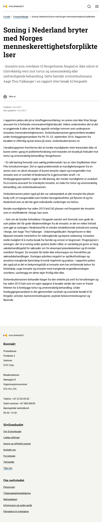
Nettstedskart (10, 499)
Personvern (9, 487)
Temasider (8, 462)
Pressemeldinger (20, 16)
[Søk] (89, 6)
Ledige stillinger (11, 437)
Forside (6, 16)
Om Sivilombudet (12, 431)
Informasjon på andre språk (17, 505)
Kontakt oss (9, 449)
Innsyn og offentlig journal (17, 443)
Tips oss (7, 468)
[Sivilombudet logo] (13, 6)
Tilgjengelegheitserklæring (17, 493)
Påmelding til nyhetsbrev (16, 511)
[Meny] (96, 6)
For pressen (9, 456)
